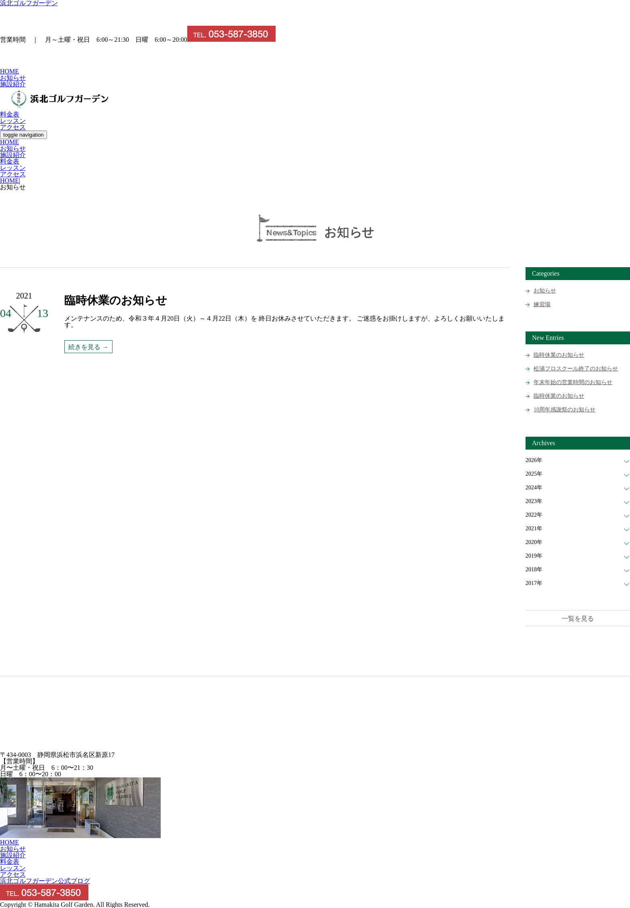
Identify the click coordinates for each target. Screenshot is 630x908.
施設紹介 (13, 84)
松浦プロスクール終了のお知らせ (576, 369)
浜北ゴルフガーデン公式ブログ (45, 880)
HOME (9, 71)
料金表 (9, 114)
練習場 (542, 304)
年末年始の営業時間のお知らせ (573, 382)
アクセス (13, 127)
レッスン (13, 120)
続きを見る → (88, 347)
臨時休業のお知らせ (559, 355)
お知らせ (13, 77)
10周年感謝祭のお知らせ (564, 410)
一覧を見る (578, 618)
